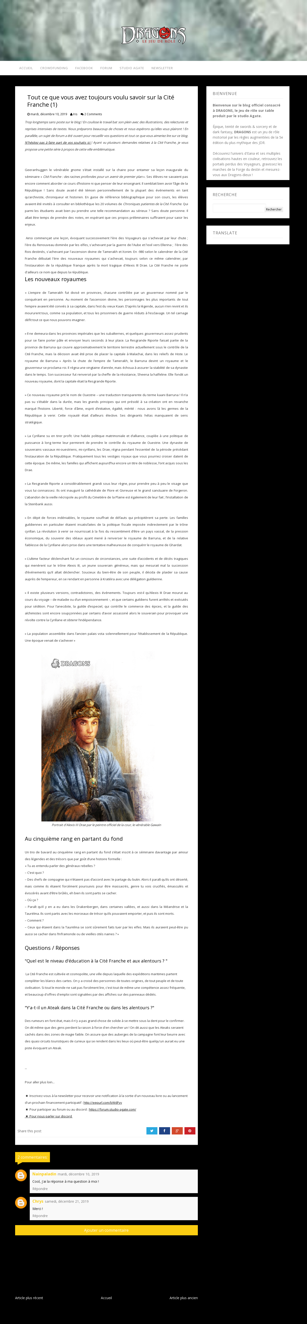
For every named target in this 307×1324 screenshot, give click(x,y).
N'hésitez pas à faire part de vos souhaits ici (58, 144)
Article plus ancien (184, 1299)
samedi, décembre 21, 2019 (67, 1202)
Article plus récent (29, 1299)
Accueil (25, 69)
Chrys (37, 1202)
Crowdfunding (53, 69)
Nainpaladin (44, 1175)
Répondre (40, 1190)
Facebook (85, 69)
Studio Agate (134, 69)
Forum (107, 69)
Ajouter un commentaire (106, 1231)
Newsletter (166, 69)
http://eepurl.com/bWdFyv (103, 1104)
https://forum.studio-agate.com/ (112, 1111)
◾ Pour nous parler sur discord (49, 1117)
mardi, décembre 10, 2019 (78, 1175)
